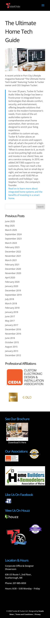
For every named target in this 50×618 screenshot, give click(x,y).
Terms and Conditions (24, 614)
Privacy (38, 614)
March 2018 (11, 303)
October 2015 (12, 342)
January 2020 (11, 286)
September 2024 (13, 234)
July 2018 (9, 299)
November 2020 (13, 273)
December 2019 (13, 290)
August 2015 (11, 346)
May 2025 (10, 225)
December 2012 (13, 355)
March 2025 (11, 230)
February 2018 (12, 307)
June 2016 (10, 338)
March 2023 (11, 242)
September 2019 (13, 294)
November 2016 (13, 333)
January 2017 (11, 325)
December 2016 (13, 329)
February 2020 (12, 281)
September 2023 (13, 238)
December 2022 (13, 251)
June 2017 (10, 316)
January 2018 (11, 312)
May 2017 (10, 320)
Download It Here (17, 442)
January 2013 (11, 351)
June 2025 (10, 221)
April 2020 (10, 277)
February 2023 (12, 247)
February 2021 (12, 264)
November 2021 (13, 255)
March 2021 (11, 260)
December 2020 (13, 268)
